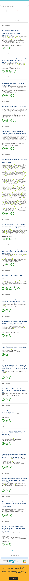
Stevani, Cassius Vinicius (7, 259)
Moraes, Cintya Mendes (14, 532)
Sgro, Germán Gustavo (6, 255)
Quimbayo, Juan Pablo (16, 326)
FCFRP (16, 260)
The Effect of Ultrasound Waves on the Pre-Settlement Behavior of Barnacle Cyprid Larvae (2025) (13, 277)
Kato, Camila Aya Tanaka (16, 188)
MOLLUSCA (7, 308)
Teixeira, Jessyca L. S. (19, 205)
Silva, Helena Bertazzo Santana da (20, 203)
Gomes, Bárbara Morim (12, 186)
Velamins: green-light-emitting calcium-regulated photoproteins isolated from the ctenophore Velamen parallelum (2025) (14, 251)
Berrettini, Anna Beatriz (6, 172)
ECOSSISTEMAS (17, 145)
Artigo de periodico (6, 25)
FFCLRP (20, 538)
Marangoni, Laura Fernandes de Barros (15, 140)
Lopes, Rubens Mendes (6, 280)
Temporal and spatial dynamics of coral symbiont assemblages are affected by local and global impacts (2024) (13, 432)
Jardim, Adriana (8, 188)
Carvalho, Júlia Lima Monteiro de (13, 165)
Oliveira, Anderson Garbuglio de (19, 259)
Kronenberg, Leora (5, 256)
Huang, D (3, 510)
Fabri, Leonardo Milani (6, 532)
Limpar (27, 12)
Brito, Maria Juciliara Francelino (17, 173)
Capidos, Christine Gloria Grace (7, 393)
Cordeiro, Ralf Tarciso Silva (6, 178)
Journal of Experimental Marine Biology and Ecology (14, 40)
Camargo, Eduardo (9, 231)
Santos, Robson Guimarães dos (9, 202)
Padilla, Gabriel (12, 37)
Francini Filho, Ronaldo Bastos (21, 109)
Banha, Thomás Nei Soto (11, 109)
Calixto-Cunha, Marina (23, 532)
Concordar (13, 578)
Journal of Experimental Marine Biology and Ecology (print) (15, 90)
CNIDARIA (14, 42)
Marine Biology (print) (9, 67)
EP (3, 284)
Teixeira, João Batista (17, 231)
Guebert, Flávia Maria (17, 138)
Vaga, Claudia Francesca (6, 458)
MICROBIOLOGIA (8, 42)
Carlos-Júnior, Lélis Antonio (17, 435)
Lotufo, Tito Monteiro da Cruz (21, 190)
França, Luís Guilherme (20, 183)
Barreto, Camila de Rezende (7, 326)
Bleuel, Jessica (22, 172)
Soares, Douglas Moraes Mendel (7, 254)
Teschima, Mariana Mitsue (6, 207)
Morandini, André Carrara (20, 37)
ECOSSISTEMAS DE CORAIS (10, 440)
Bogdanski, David (5, 304)
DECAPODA (7, 541)
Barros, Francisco (20, 171)
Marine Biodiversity (8, 395)
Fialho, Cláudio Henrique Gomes (11, 182)
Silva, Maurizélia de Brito (6, 204)
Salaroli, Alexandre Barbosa (7, 201)
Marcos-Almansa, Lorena (12, 304)
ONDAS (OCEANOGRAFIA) (10, 286)
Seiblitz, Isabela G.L (15, 458)
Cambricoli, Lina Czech (13, 174)
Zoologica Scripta (8, 462)
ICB (6, 41)
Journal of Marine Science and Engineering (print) (14, 283)
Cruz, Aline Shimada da (10, 167)
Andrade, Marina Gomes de (14, 169)
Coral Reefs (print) (8, 209)
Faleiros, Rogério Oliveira (15, 534)
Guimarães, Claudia (15, 280)
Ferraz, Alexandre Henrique (12, 181)
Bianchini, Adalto (20, 136)
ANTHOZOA (7, 488)
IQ (14, 260)
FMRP (3, 540)
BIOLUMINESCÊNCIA (9, 261)
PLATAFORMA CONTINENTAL (10, 116)
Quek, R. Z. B (7, 510)
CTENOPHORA (16, 261)
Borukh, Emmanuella (13, 256)
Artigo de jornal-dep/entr (7, 341)
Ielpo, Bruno (17, 187)
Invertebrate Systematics (9, 511)
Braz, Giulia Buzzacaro (6, 173)
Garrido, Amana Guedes (12, 63)
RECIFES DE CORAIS (13, 92)
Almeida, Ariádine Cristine (6, 534)
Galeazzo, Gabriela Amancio (20, 254)
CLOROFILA (7, 92)
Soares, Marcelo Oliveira (9, 205)
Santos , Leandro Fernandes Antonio (17, 110)
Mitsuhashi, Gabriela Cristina (16, 193)
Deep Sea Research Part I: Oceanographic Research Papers (15, 485)
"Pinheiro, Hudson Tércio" (8, 13)
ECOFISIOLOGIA (17, 68)
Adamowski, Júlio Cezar (13, 282)
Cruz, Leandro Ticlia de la (10, 281)
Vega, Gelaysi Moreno (20, 281)
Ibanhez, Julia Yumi (22, 165)
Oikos (6, 306)
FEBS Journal (7, 260)
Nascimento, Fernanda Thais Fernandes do (19, 195)
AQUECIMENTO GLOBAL (21, 210)
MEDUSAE (7, 417)
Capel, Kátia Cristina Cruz (10, 175)
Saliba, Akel (9, 230)
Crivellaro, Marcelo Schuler (18, 178)
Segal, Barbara (10, 203)
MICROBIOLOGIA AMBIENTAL (16, 45)
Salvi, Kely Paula (15, 201)
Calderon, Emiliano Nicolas (13, 436)
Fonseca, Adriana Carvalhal (10, 183)
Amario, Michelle (5, 169)
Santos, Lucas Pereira (15, 229)
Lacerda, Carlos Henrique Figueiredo (15, 139)
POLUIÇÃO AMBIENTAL (6, 45)
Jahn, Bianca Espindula (11, 168)
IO (17, 67)
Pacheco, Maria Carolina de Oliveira (16, 197)
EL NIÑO (15, 210)
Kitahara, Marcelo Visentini (6, 461)
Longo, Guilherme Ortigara (18, 111)
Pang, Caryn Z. (16, 64)
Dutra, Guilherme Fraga (6, 229)
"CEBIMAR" (10, 11)
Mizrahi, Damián (5, 282)
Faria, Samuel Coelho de (21, 137)
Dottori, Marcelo (10, 111)
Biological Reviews (8, 416)
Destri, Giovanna (11, 164)
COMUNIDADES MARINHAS (17, 308)
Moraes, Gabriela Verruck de (16, 255)
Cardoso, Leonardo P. (15, 87)
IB (11, 41)
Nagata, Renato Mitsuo (17, 413)
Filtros (3, 10)
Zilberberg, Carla (21, 63)
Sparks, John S (16, 258)
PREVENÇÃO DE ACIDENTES (14, 351)
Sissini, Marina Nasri (16, 204)
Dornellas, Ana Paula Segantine (7, 179)
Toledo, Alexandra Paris (17, 207)
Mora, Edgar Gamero (22, 36)
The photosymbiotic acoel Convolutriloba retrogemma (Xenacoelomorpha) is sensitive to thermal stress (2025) (13, 83)
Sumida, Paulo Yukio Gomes (7, 64)
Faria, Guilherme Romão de (13, 180)
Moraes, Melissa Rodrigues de (15, 194)
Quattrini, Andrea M (8, 460)
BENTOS (17, 332)
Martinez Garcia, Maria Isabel (18, 230)
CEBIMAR (9, 41)
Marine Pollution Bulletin (9, 439)
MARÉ (11, 308)
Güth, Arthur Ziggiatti (16, 86)
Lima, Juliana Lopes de (14, 189)
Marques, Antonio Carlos (6, 39)
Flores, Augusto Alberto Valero (7, 328)
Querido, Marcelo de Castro (7, 86)
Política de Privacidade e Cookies (22, 572)
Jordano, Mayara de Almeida (7, 413)
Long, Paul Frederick (16, 39)
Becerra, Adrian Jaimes (13, 36)
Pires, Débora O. (21, 200)
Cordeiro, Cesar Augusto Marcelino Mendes (16, 327)
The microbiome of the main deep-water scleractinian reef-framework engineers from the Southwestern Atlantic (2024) (14, 480)
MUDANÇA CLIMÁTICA (9, 68)
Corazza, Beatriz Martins (19, 176)
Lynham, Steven (5, 37)
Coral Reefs (7, 373)
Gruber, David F (9, 258)
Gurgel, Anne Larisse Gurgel (8, 187)
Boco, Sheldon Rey (16, 393)
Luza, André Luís (15, 166)
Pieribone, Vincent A (22, 258)
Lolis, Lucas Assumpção (10, 190)
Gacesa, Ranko (4, 36)
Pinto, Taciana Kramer (13, 200)
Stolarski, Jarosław (15, 460)
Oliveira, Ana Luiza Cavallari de (14, 196)
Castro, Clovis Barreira (12, 137)
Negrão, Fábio (5, 196)
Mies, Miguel (4, 63)
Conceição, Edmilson (11, 176)
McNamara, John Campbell (10, 535)
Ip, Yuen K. (22, 64)
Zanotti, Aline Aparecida (6, 371)
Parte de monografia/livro (7, 101)
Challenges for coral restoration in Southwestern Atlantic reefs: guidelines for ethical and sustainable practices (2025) (14, 133)
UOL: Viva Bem (7, 350)
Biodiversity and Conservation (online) (11, 143)
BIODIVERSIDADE (8, 236)
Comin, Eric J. (4, 176)
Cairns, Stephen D (23, 460)
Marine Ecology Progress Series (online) (12, 329)
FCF (13, 41)
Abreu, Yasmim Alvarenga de (22, 168)
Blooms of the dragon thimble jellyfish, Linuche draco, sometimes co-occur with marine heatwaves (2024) (14, 390)
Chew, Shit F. (4, 65)
